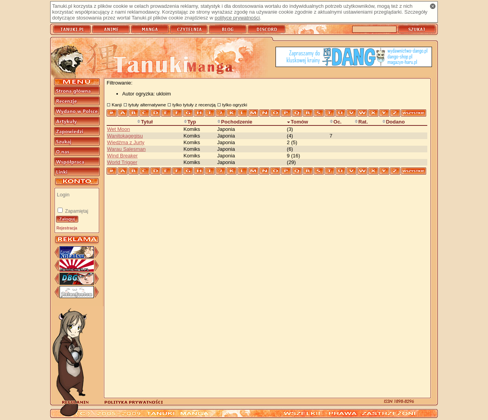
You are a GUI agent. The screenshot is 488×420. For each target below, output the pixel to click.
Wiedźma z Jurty (125, 142)
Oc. (336, 122)
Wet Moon (118, 129)
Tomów (297, 122)
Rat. (361, 122)
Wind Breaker (122, 156)
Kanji (117, 104)
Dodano (393, 122)
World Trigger (122, 162)
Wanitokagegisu (125, 136)
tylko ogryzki (234, 104)
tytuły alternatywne (147, 104)
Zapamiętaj (76, 211)
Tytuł (145, 122)
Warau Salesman (126, 149)
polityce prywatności (237, 18)
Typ (190, 122)
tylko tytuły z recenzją (194, 104)
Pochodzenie (234, 122)
